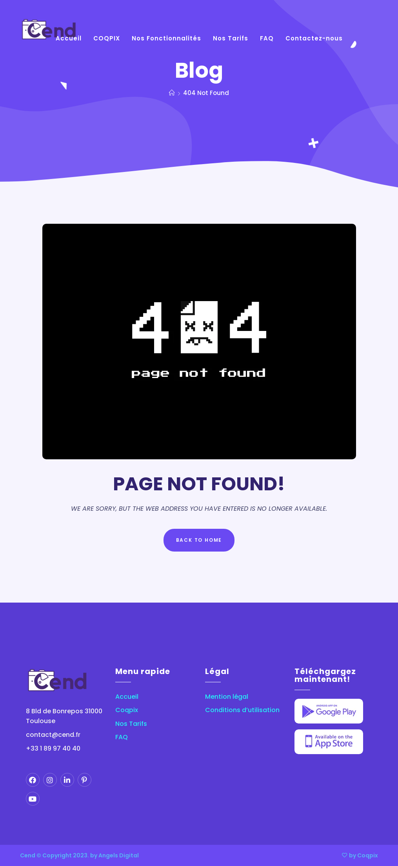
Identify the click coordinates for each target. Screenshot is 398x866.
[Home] (172, 93)
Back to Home (199, 540)
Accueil (126, 696)
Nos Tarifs (131, 724)
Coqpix (126, 710)
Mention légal (226, 696)
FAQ (121, 737)
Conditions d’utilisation (242, 710)
